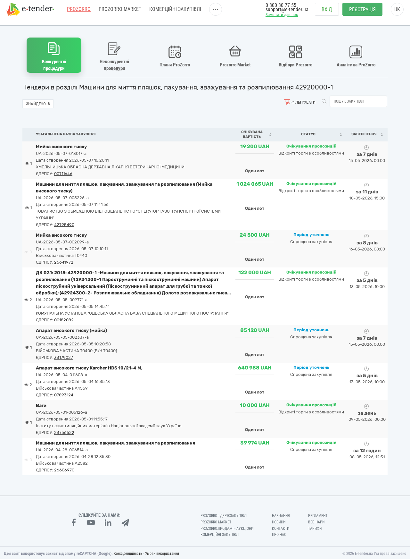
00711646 (63, 172)
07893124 (63, 393)
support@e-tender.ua (287, 13)
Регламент (317, 514)
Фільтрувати (303, 100)
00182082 (64, 318)
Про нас (279, 533)
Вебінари (316, 520)
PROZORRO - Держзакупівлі (224, 514)
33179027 (63, 355)
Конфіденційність (128, 552)
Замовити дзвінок (282, 18)
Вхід (327, 13)
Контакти (280, 527)
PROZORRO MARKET (120, 13)
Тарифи (315, 527)
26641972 (63, 260)
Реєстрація (362, 13)
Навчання (281, 514)
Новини (278, 520)
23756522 (64, 430)
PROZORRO (79, 13)
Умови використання (162, 552)
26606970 (64, 468)
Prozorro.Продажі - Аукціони (227, 527)
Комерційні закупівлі (175, 13)
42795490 (64, 223)
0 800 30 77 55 (281, 9)
